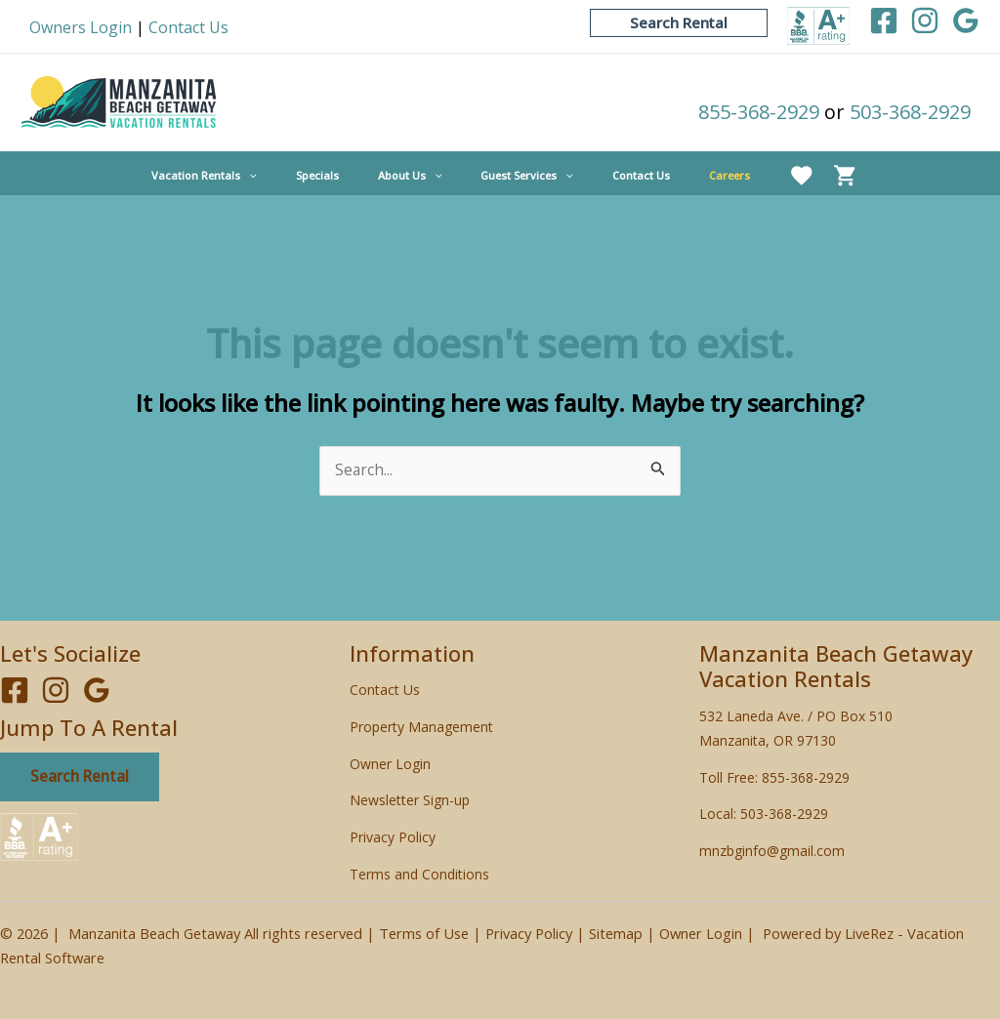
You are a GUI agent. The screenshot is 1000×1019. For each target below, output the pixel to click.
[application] (292, 175)
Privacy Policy (393, 838)
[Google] (965, 20)
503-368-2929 (910, 112)
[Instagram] (924, 20)
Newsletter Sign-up (410, 801)
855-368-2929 (758, 112)
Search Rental (81, 778)
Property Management (421, 727)
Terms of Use (424, 933)
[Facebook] (883, 20)
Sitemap (616, 933)
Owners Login (80, 27)
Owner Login (390, 763)
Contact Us (188, 27)
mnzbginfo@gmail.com (772, 851)
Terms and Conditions (419, 874)
